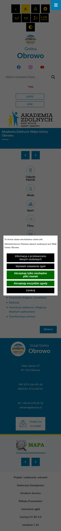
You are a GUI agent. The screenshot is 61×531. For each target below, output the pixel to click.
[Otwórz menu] (56, 5)
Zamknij (30, 290)
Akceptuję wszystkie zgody (30, 283)
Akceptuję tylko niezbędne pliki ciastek (30, 275)
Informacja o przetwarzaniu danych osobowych (30, 258)
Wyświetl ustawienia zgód (30, 266)
